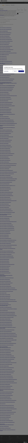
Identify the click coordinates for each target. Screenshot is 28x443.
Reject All (15, 71)
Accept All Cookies (21, 71)
